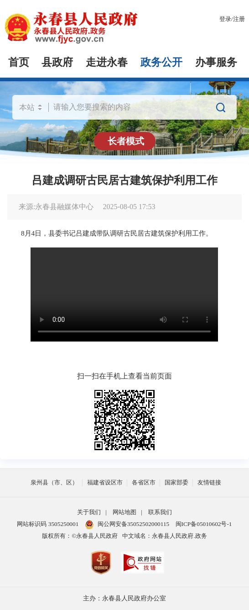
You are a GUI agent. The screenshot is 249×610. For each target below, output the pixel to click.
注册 (239, 19)
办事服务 (216, 62)
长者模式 (126, 141)
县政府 (57, 62)
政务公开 (161, 62)
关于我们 (89, 512)
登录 (225, 19)
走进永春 (107, 62)
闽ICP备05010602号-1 (204, 524)
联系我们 (160, 512)
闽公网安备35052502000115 (127, 524)
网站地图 (124, 512)
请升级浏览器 (124, 294)
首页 (18, 62)
